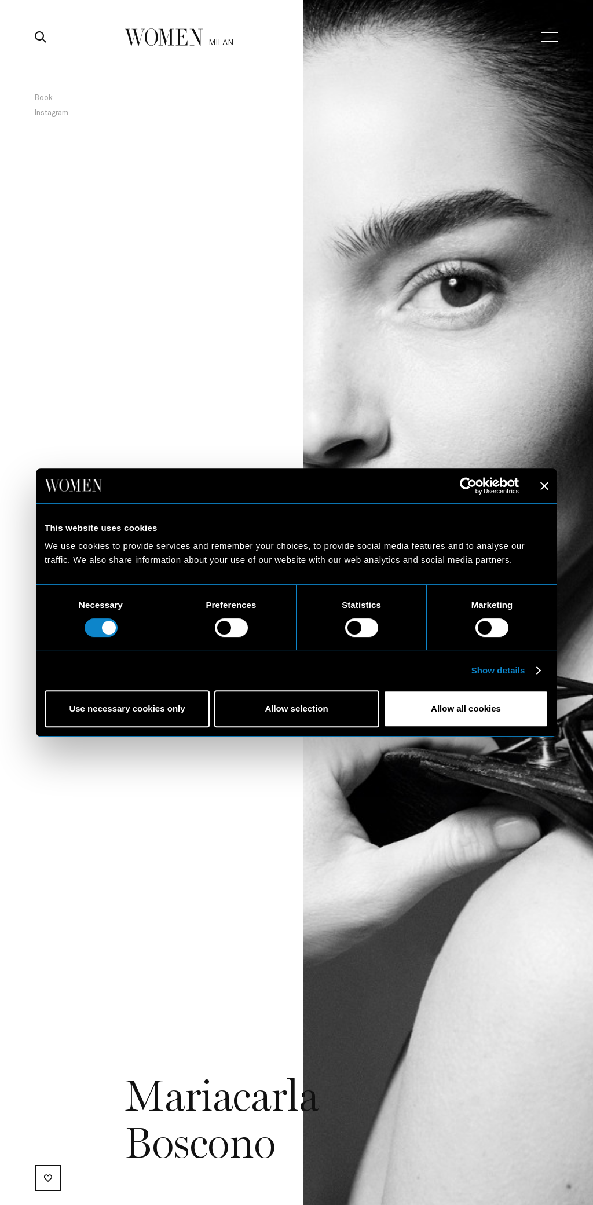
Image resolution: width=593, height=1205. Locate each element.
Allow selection (296, 708)
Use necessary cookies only (127, 708)
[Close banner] (544, 486)
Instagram (51, 112)
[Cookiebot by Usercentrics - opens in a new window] (468, 486)
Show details (498, 670)
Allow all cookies (466, 708)
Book (44, 97)
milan (220, 42)
